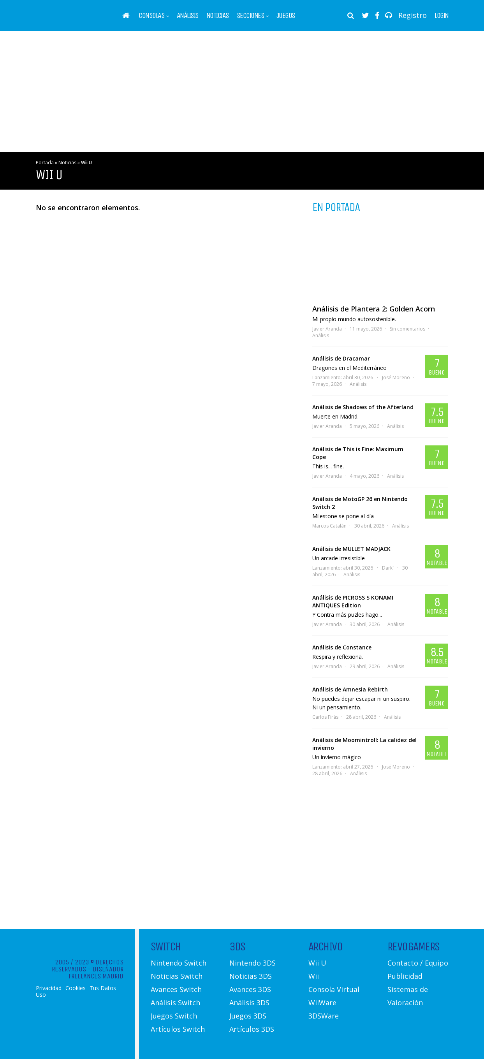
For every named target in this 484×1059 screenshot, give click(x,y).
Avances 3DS (250, 989)
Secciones (250, 15)
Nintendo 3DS (252, 963)
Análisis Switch (175, 1002)
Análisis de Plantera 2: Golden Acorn (373, 308)
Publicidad (404, 976)
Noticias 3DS (250, 976)
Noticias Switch (176, 976)
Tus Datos (103, 988)
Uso (41, 994)
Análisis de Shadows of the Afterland (363, 407)
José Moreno (396, 377)
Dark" (388, 568)
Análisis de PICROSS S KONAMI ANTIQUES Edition (352, 601)
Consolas (151, 15)
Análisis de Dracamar (341, 358)
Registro (412, 15)
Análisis (188, 15)
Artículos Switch (178, 1029)
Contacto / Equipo (417, 963)
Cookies (75, 988)
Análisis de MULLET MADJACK (351, 548)
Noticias (217, 15)
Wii (313, 976)
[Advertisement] (242, 91)
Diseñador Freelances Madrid (96, 972)
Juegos (285, 15)
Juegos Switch (174, 1015)
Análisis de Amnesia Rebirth (350, 689)
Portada (45, 162)
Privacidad (49, 988)
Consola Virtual (333, 989)
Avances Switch (176, 989)
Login (442, 15)
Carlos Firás (325, 717)
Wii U (317, 963)
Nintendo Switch (178, 963)
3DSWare (323, 1015)
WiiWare (322, 1002)
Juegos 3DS (247, 1015)
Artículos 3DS (251, 1029)
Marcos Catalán (329, 525)
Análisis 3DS (249, 1002)
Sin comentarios (407, 328)
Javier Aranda (327, 328)
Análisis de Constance (341, 647)
